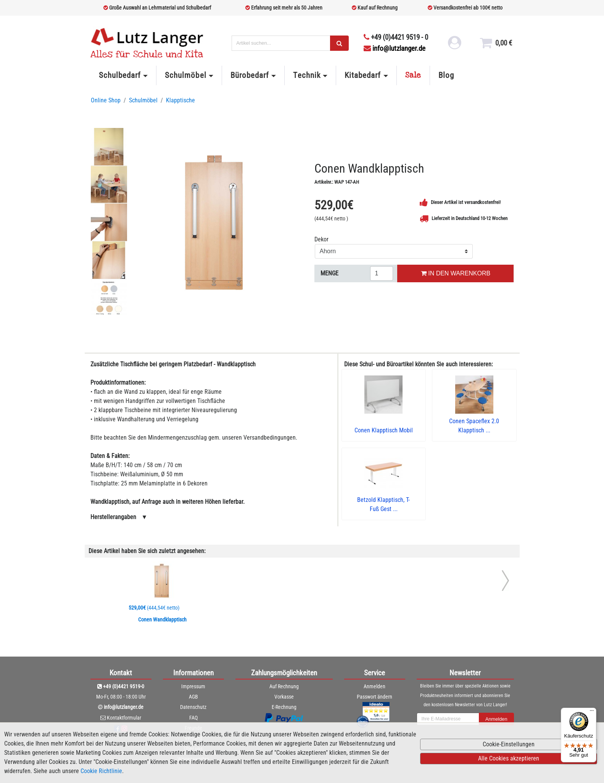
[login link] (453, 46)
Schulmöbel (185, 75)
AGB (193, 697)
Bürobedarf (249, 75)
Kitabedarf (363, 75)
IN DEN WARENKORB (455, 273)
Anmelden (374, 686)
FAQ (193, 718)
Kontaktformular (124, 718)
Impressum (193, 686)
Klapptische (180, 100)
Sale (413, 75)
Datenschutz (193, 707)
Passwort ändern (374, 697)
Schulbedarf (120, 75)
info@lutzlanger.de (394, 48)
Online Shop (106, 100)
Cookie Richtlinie (101, 771)
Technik (306, 75)
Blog (446, 75)
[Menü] (591, 712)
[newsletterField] (448, 719)
